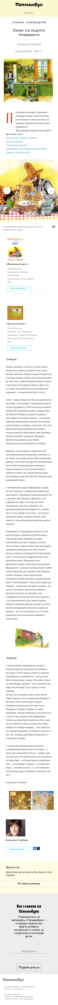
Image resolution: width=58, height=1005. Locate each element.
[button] (51, 161)
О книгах (18, 22)
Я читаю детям (36, 22)
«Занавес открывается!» (18, 152)
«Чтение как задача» (16, 145)
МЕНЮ (28, 13)
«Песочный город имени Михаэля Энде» (26, 148)
